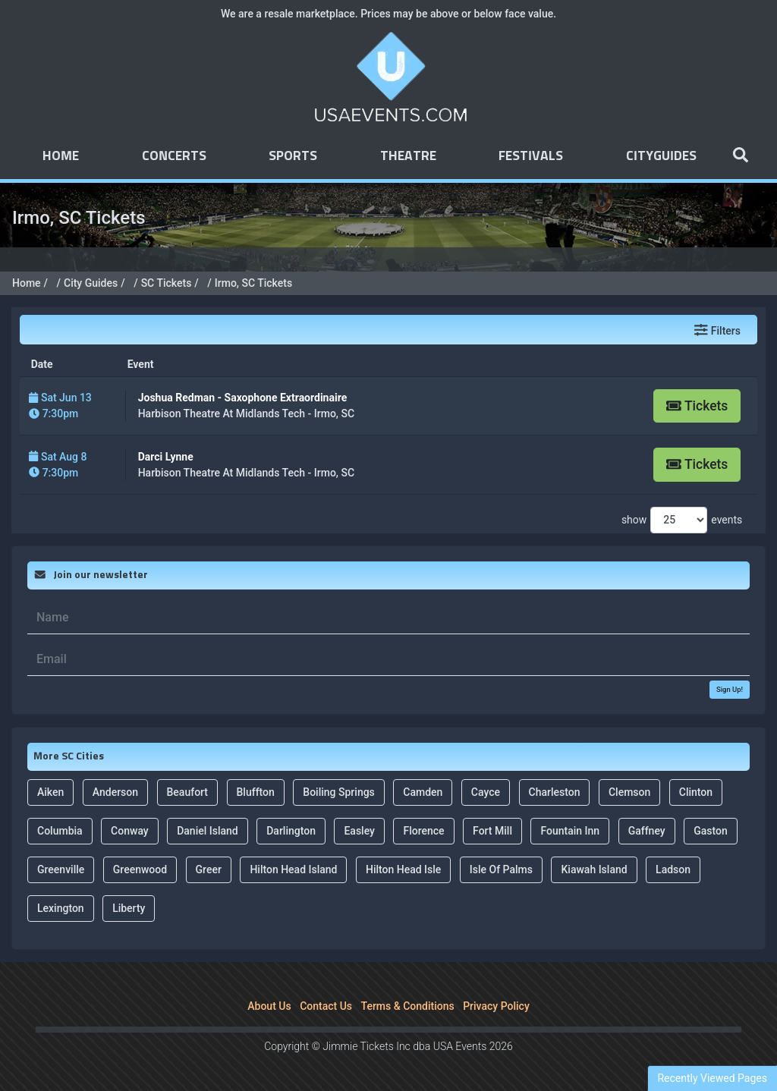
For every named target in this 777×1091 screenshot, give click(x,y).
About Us (269, 1006)
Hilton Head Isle (403, 869)
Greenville (60, 869)
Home (60, 156)
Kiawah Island (594, 869)
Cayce (485, 792)
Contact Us (326, 1006)
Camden (422, 792)
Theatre (408, 156)
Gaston (711, 831)
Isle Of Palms (501, 869)
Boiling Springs (339, 792)
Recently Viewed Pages (712, 1078)
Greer (209, 869)
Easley (359, 831)
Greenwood (140, 869)
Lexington (60, 908)
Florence (423, 831)
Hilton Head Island (293, 869)
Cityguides (661, 156)
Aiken (50, 792)
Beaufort (188, 792)
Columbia (60, 831)
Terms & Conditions (408, 1006)
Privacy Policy (496, 1006)
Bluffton (256, 792)
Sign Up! (729, 689)
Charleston (554, 792)
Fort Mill (492, 831)
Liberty (128, 908)
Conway (130, 831)
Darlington (291, 831)
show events (681, 520)
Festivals (531, 156)
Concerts (174, 156)
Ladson (673, 869)
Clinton (696, 792)
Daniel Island (207, 831)
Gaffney (646, 831)
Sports (293, 156)
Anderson (115, 792)
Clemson (629, 792)
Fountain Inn (569, 831)
